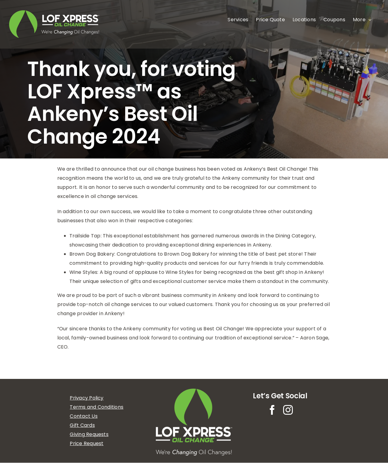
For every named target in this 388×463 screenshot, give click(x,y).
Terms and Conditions (96, 406)
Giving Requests (89, 434)
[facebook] (272, 410)
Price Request (86, 443)
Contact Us (83, 416)
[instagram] (288, 410)
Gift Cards (82, 425)
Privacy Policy (86, 397)
